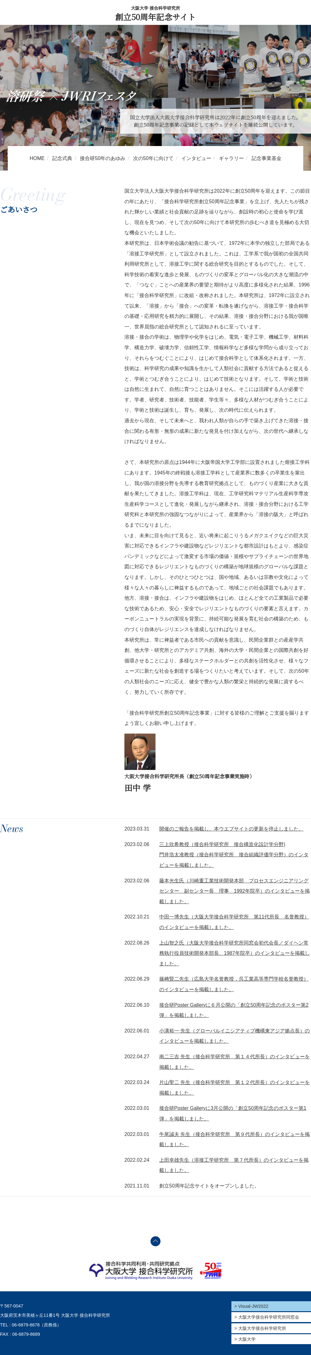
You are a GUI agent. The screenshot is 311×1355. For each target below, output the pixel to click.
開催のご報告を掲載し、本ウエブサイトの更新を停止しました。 (231, 828)
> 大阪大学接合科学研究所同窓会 (266, 1317)
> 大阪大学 (245, 1339)
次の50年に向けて (153, 158)
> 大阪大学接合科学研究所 (260, 1328)
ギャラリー (231, 158)
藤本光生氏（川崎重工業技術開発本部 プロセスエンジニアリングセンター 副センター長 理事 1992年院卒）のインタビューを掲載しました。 (234, 891)
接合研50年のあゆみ (102, 158)
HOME (37, 158)
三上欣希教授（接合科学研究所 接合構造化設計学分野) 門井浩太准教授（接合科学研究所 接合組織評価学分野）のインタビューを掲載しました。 (234, 855)
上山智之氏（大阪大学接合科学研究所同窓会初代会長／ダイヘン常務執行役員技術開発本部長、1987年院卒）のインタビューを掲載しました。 (234, 953)
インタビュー (196, 158)
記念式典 (62, 158)
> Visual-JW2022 (251, 1306)
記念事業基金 (266, 158)
